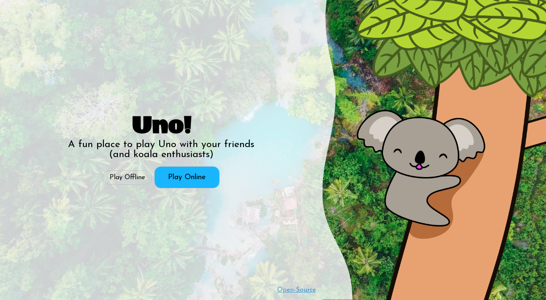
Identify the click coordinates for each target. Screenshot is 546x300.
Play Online (187, 177)
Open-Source (296, 290)
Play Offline (127, 177)
